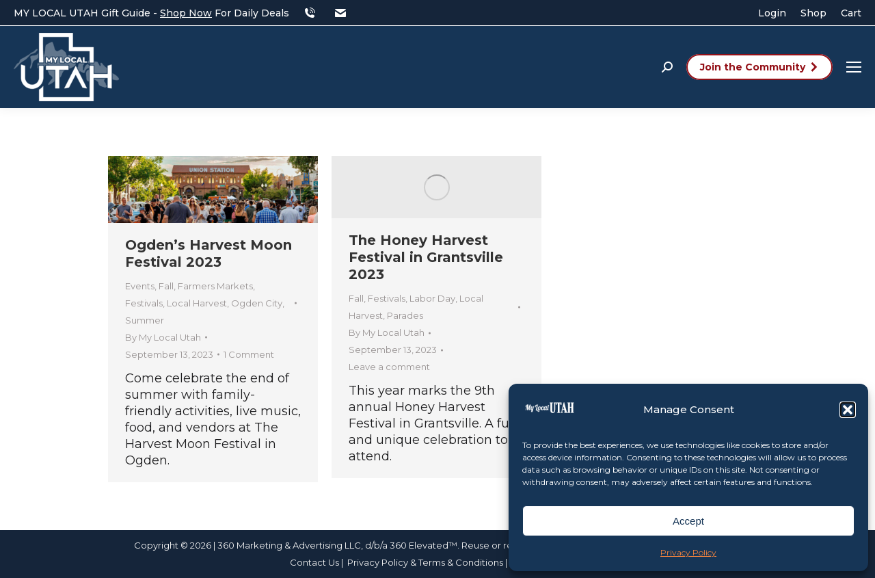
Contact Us (314, 562)
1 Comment (249, 354)
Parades (405, 315)
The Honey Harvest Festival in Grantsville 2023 (426, 257)
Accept (688, 521)
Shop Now (186, 13)
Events (139, 285)
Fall (166, 285)
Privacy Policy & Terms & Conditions (426, 562)
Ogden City (256, 303)
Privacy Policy (688, 552)
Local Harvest (197, 303)
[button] (847, 410)
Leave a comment (389, 366)
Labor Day (432, 298)
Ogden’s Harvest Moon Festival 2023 (208, 253)
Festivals (144, 303)
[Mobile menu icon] (853, 67)
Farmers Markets (215, 285)
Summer (144, 320)
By (163, 337)
